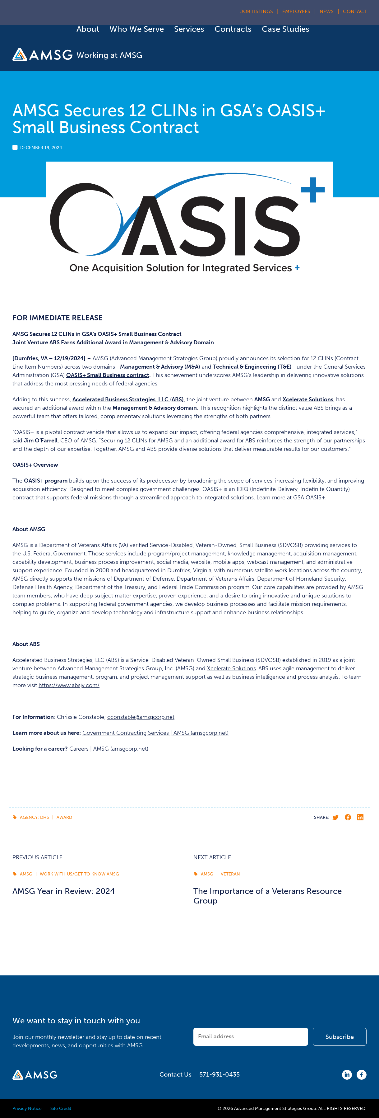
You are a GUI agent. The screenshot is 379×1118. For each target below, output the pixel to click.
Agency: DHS (34, 817)
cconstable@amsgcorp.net (140, 717)
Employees (296, 11)
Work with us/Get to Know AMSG (79, 874)
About (87, 29)
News (327, 11)
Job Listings (256, 11)
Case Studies (285, 29)
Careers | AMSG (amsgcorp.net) (108, 748)
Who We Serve (136, 29)
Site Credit (60, 1108)
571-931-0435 (219, 1074)
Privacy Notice (27, 1108)
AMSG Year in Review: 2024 (63, 891)
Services (189, 29)
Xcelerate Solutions (231, 668)
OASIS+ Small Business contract (107, 375)
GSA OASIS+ (309, 497)
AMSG (26, 874)
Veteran (230, 874)
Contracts (233, 29)
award (64, 817)
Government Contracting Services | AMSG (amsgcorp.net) (155, 732)
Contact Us (175, 1074)
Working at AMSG (109, 55)
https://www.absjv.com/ (69, 685)
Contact (355, 11)
